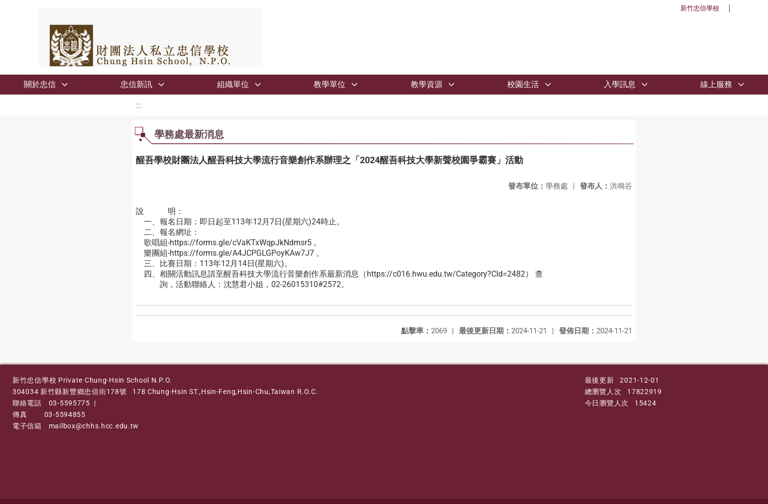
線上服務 (716, 84)
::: (139, 105)
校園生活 (523, 84)
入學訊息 (620, 84)
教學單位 (329, 84)
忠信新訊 (136, 84)
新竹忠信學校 (699, 8)
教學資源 (426, 84)
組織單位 (233, 84)
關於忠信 (40, 84)
